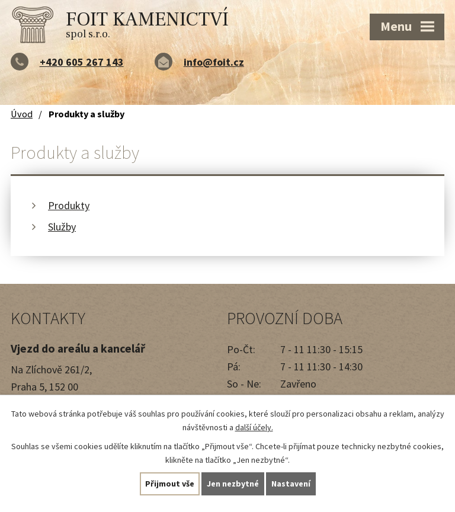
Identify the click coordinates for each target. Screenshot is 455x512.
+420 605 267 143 (82, 62)
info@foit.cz (214, 62)
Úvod (22, 114)
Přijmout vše (169, 483)
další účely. (254, 427)
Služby (62, 226)
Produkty (68, 205)
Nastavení (290, 483)
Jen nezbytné (233, 483)
